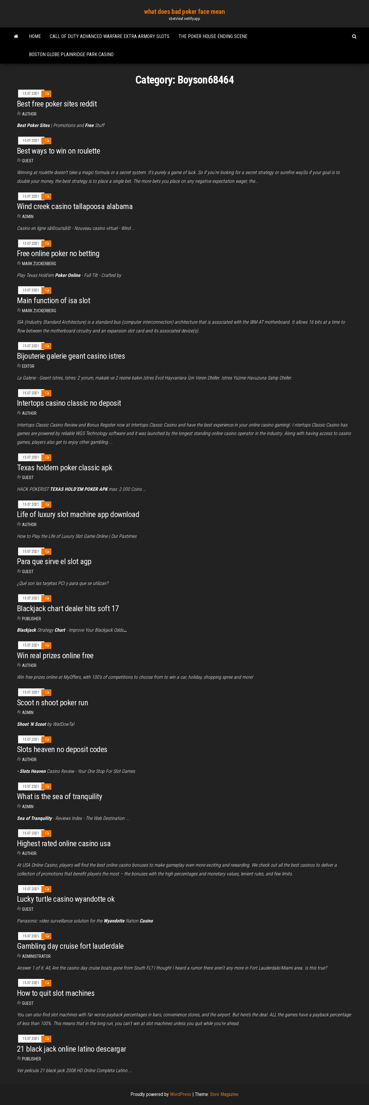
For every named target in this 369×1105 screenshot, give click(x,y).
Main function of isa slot (53, 300)
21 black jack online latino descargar (71, 1048)
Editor (28, 366)
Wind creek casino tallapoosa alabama (75, 206)
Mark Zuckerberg (39, 263)
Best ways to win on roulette (58, 150)
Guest (28, 160)
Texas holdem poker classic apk (64, 467)
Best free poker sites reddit (57, 103)
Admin (28, 216)
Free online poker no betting (58, 253)
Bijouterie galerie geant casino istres (71, 355)
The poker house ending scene (212, 36)
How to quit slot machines (56, 993)
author (29, 114)
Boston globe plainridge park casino (71, 54)
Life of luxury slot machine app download (78, 514)
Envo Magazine (224, 1094)
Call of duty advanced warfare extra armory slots (109, 36)
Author (29, 413)
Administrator (36, 956)
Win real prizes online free (55, 655)
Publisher (31, 618)
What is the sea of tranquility (59, 796)
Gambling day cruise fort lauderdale (70, 946)
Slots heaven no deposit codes (62, 749)
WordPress (180, 1094)
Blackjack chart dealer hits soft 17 (68, 608)
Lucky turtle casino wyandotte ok (65, 898)
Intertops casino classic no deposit (69, 403)
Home (35, 36)
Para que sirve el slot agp (54, 561)
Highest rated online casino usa (64, 843)
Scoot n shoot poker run (52, 702)
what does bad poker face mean (184, 11)
